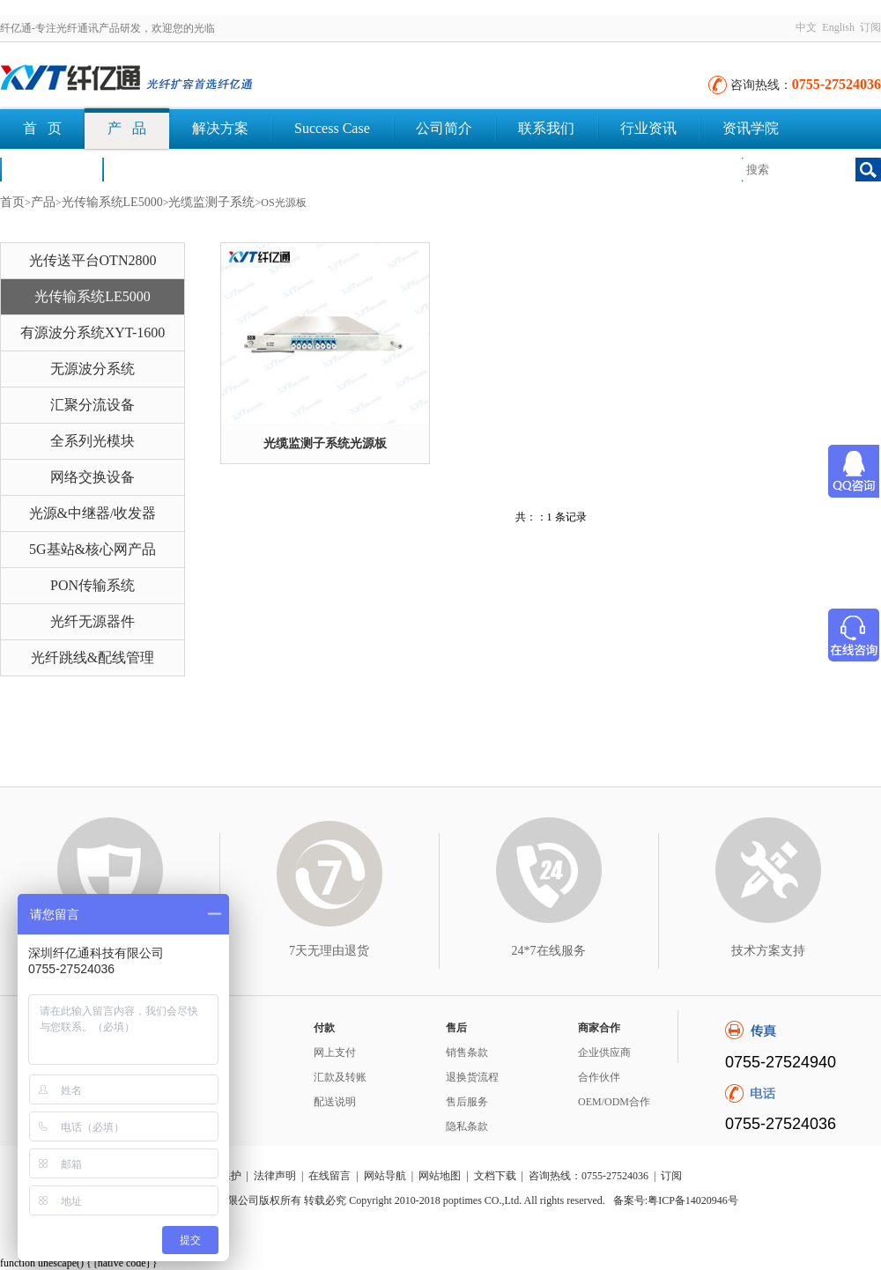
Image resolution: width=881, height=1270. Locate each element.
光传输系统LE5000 (112, 202)
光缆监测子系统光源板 (325, 443)
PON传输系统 (92, 585)
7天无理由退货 (329, 950)
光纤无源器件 (92, 621)
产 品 (126, 128)
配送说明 (335, 1102)
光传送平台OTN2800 (93, 260)
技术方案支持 (768, 950)
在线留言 (329, 1176)
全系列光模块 (92, 440)
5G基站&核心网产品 (92, 549)
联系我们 (546, 128)
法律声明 (275, 1176)
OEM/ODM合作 (614, 1102)
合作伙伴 (599, 1077)
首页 (12, 202)
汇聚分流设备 (92, 404)
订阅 (870, 27)
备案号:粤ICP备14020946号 (675, 1200)
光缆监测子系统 (211, 202)
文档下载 (153, 168)
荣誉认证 (51, 168)
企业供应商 (604, 1052)
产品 (43, 202)
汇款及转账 (340, 1077)
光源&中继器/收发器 (93, 513)
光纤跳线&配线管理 (92, 657)
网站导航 (385, 1176)
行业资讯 (648, 128)
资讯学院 (750, 128)
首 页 (42, 128)
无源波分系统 (92, 368)
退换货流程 (472, 1077)
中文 (806, 27)
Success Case (332, 128)
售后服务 (467, 1102)
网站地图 (439, 1176)
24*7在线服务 (549, 950)
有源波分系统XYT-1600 (93, 332)
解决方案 (220, 128)
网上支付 (335, 1052)
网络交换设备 (92, 476)
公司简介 (444, 128)
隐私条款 (467, 1126)
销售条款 (467, 1052)
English (838, 27)
